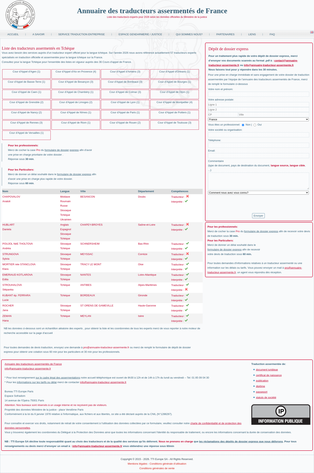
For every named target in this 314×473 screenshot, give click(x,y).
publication (262, 380)
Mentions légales (137, 463)
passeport (261, 391)
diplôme (260, 386)
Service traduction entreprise (81, 34)
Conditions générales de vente (157, 468)
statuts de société (266, 397)
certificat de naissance (269, 375)
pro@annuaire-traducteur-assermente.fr (106, 347)
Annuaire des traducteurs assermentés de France (152, 11)
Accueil (13, 34)
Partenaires (225, 34)
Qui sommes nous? (189, 34)
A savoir (38, 34)
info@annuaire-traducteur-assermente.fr (269, 65)
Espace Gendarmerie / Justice (140, 34)
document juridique (267, 369)
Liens (252, 34)
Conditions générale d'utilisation (168, 463)
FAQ (272, 34)
